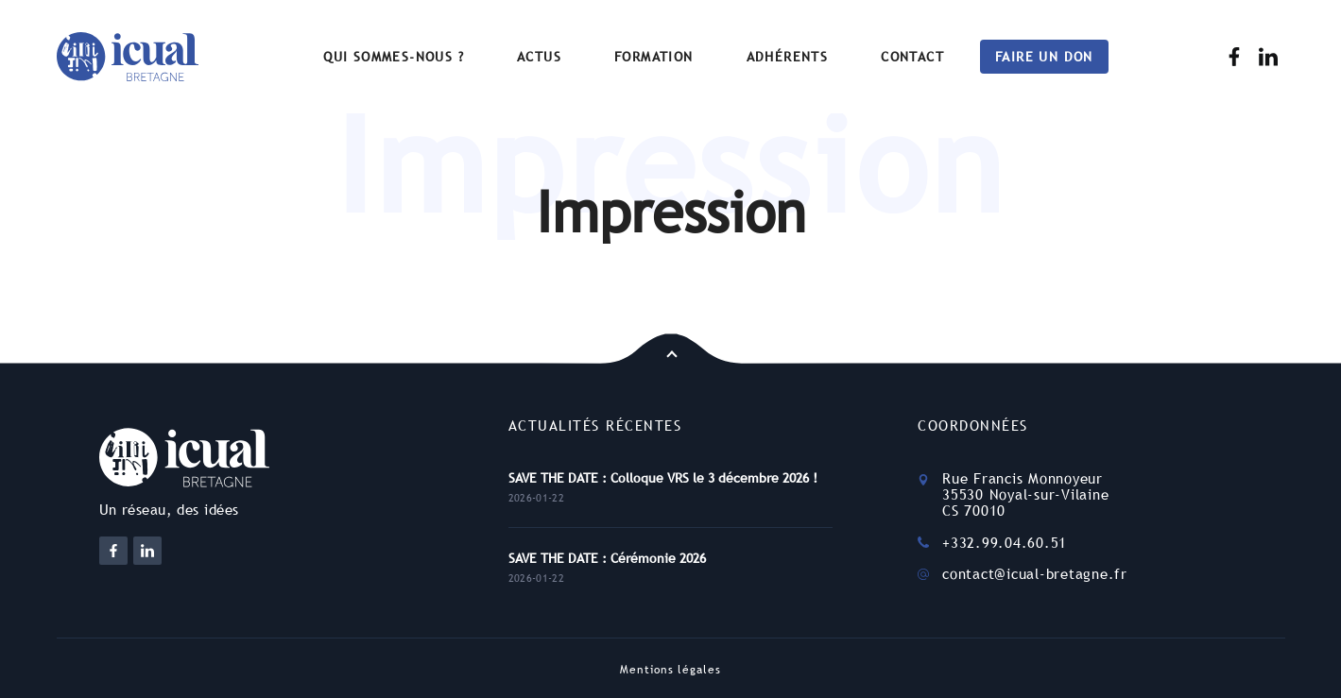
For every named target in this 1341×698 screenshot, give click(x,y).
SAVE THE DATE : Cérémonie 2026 (607, 558)
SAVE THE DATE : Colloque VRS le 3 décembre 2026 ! (662, 477)
